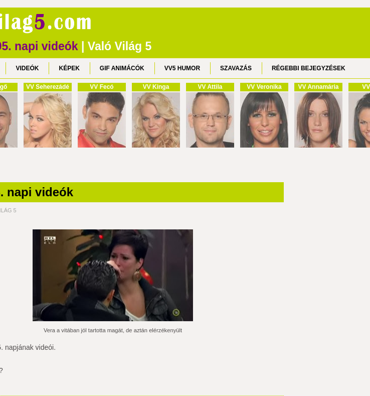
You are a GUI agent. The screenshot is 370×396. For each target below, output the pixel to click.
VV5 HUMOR (182, 68)
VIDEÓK (27, 68)
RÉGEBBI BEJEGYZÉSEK (308, 68)
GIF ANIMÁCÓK (122, 68)
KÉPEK (69, 68)
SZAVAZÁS (236, 68)
